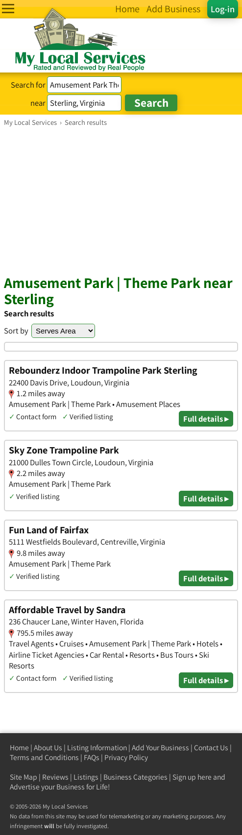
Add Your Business (160, 747)
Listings (85, 777)
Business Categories (135, 777)
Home (19, 747)
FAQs (91, 757)
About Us (48, 747)
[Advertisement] (121, 200)
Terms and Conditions (44, 757)
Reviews (55, 777)
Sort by (16, 330)
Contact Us (211, 747)
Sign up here (192, 777)
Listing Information (97, 747)
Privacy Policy (126, 757)
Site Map (23, 777)
